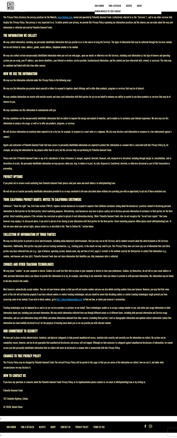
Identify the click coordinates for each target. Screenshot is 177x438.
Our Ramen (99, 5)
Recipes (129, 5)
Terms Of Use (99, 427)
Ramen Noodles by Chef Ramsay (108, 11)
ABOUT (139, 5)
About (53, 427)
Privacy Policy (81, 427)
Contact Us (65, 427)
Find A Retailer (115, 5)
